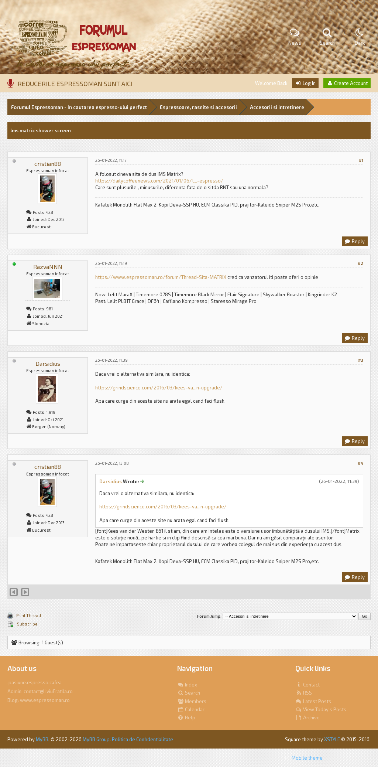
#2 (360, 263)
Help (186, 717)
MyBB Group (96, 739)
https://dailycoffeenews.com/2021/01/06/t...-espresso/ (159, 181)
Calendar (191, 709)
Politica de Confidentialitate (142, 739)
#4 (360, 463)
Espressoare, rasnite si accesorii (198, 107)
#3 (360, 360)
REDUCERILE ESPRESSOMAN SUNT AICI (75, 83)
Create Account (347, 83)
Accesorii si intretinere (277, 107)
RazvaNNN (47, 266)
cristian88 (47, 163)
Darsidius (47, 363)
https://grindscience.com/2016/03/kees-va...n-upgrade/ (159, 388)
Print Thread (28, 615)
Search (188, 693)
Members (191, 701)
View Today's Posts (320, 709)
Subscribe (27, 623)
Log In (305, 83)
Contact (307, 685)
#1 (361, 160)
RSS (303, 693)
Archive (307, 717)
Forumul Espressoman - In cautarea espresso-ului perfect (79, 107)
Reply (354, 241)
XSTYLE (332, 739)
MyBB (42, 739)
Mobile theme (307, 758)
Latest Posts (313, 701)
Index (187, 685)
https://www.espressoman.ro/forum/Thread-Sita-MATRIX (160, 277)
